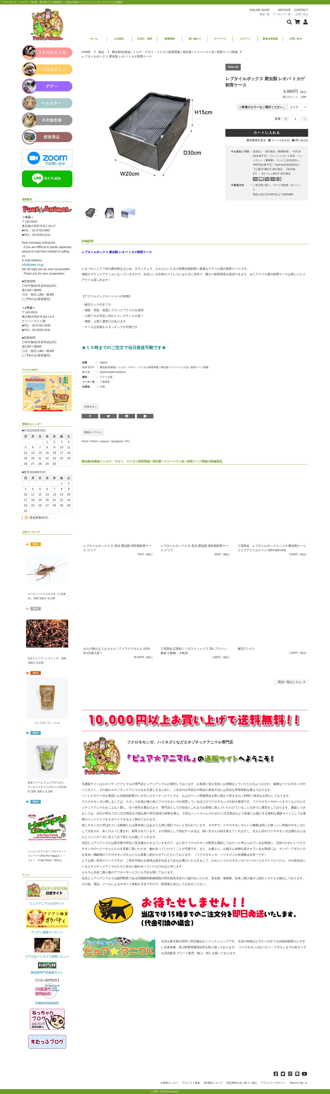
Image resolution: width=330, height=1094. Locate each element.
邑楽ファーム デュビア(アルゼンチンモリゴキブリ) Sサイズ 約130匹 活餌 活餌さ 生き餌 (47, 787)
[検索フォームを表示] (289, 22)
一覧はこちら (292, 682)
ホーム (94, 38)
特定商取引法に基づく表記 (241, 1082)
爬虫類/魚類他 (121, 52)
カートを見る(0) (280, 140)
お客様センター (169, 1082)
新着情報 (170, 38)
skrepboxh (117, 441)
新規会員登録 (270, 38)
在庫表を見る (257, 140)
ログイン (245, 38)
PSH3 (85, 441)
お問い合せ (295, 38)
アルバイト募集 (191, 1082)
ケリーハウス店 (204, 52)
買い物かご (195, 38)
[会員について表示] (304, 21)
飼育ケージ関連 (227, 52)
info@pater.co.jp (32, 264)
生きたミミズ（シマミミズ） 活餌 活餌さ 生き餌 (47, 660)
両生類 (187, 52)
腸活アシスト (246, 648)
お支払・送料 (144, 38)
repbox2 (104, 441)
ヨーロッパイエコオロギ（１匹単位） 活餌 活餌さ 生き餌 (47, 596)
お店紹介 (119, 38)
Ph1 (127, 441)
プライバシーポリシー (273, 1082)
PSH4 (94, 441)
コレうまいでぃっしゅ (47, 722)
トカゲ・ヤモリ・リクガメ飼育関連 (156, 52)
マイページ (220, 38)
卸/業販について (213, 1082)
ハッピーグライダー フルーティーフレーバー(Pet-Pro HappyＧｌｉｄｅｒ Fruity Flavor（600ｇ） (47, 856)
